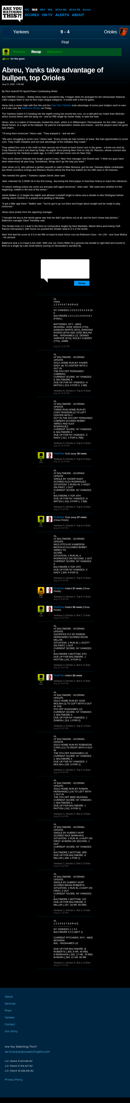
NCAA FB (74, 9)
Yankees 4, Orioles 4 (64, 578)
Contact (10, 1024)
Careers (10, 1017)
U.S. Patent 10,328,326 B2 (19, 1071)
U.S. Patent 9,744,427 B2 (18, 1066)
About (79, 15)
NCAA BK (60, 9)
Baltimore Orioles (31, 108)
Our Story (11, 1031)
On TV (48, 15)
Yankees (21, 32)
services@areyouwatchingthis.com (27, 1052)
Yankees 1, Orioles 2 (64, 863)
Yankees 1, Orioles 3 (64, 814)
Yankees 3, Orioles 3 (64, 681)
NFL (27, 9)
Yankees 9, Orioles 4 (64, 390)
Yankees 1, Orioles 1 (64, 910)
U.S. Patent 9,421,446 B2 (18, 1061)
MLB (34, 9)
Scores (32, 15)
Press (8, 1010)
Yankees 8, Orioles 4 (64, 443)
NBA (42, 9)
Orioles (110, 32)
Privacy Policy (14, 1079)
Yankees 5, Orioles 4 (64, 507)
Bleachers (54, 52)
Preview (19, 52)
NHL (50, 9)
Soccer (86, 9)
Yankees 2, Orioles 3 (64, 770)
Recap (36, 52)
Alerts (63, 15)
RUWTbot (59, 453)
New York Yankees (61, 105)
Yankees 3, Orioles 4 (64, 615)
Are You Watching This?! (12, 14)
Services (10, 1003)
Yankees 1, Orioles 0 (64, 962)
